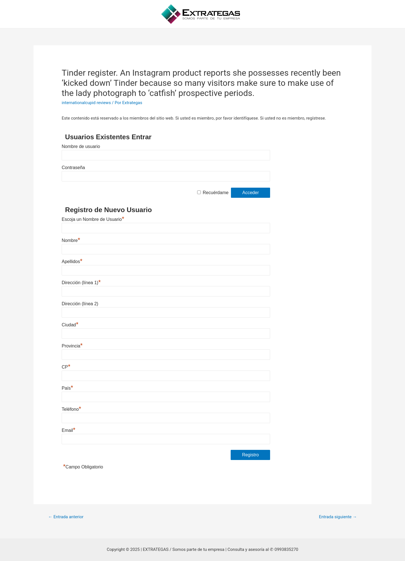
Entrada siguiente (338, 516)
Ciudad (70, 324)
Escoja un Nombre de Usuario (93, 219)
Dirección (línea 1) (81, 282)
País (67, 388)
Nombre (71, 240)
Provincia (72, 346)
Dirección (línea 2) (80, 303)
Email (68, 430)
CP (66, 367)
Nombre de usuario (81, 146)
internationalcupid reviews (86, 102)
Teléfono (71, 409)
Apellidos (72, 261)
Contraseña (73, 167)
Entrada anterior (65, 516)
